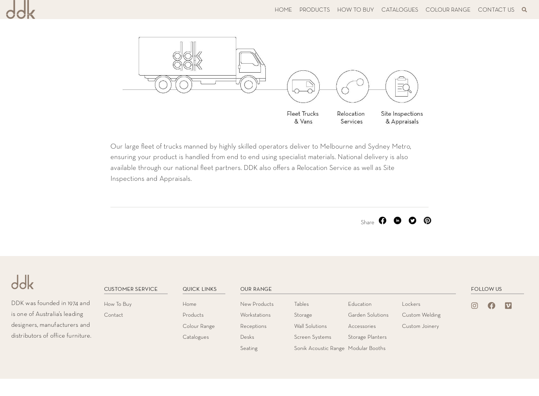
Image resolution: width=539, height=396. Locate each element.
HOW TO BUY (355, 10)
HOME (283, 10)
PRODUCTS (314, 10)
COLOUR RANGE (448, 10)
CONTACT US (496, 10)
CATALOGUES (399, 10)
